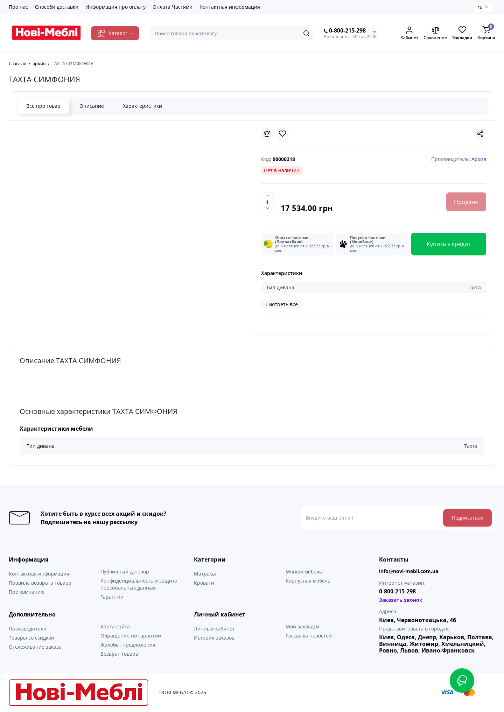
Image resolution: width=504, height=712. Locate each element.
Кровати (204, 582)
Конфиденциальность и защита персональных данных (138, 584)
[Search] (306, 33)
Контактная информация (230, 6)
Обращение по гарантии (130, 635)
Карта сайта (115, 626)
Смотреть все (281, 304)
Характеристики (142, 106)
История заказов (214, 637)
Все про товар (43, 106)
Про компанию (27, 591)
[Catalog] (115, 33)
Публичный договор (124, 571)
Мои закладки (302, 626)
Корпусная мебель (308, 580)
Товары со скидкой (31, 637)
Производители (28, 628)
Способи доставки (56, 6)
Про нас (18, 6)
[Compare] (267, 134)
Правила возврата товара (40, 582)
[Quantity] (267, 202)
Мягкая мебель (304, 571)
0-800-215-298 (345, 31)
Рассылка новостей (309, 635)
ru (480, 6)
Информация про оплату (115, 6)
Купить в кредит (449, 244)
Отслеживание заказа (35, 646)
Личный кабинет (214, 628)
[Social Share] (480, 134)
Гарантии (112, 596)
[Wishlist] (282, 134)
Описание (91, 106)
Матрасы (205, 573)
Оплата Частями (172, 6)
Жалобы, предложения (127, 644)
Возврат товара (119, 653)
